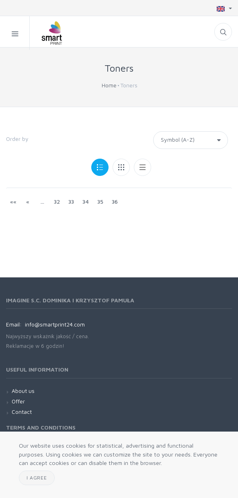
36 (115, 201)
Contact (22, 411)
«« (13, 201)
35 (100, 201)
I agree (37, 478)
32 (57, 201)
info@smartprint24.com (55, 324)
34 (85, 201)
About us (23, 390)
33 (71, 201)
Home (109, 85)
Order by (17, 138)
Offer (18, 401)
